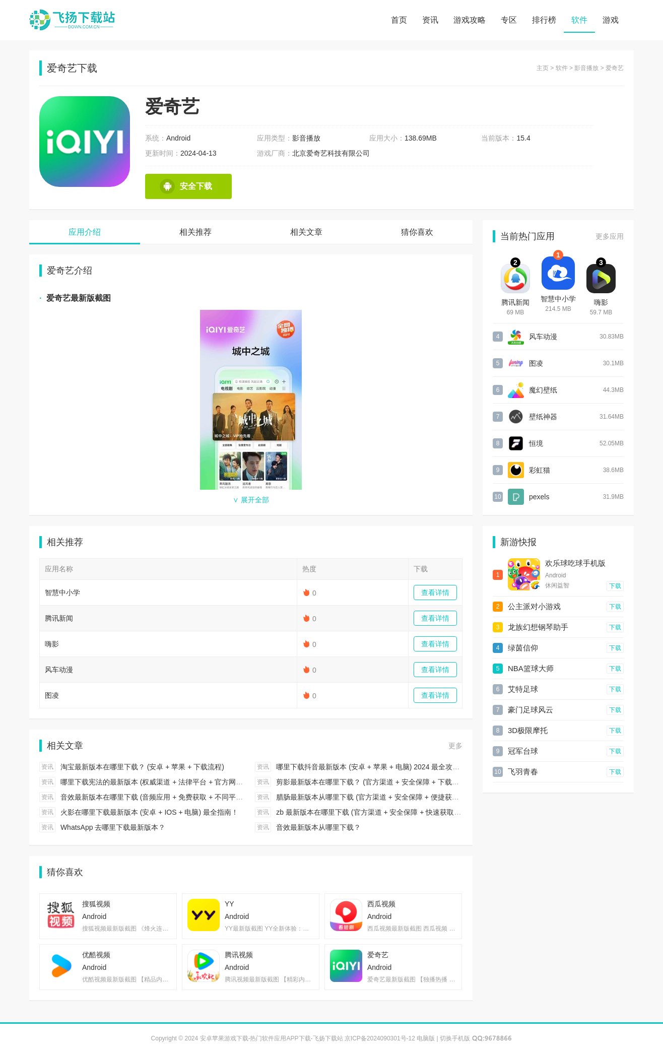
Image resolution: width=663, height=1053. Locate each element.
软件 (579, 20)
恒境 (536, 443)
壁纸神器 (543, 417)
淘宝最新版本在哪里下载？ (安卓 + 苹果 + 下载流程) (142, 767)
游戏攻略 (469, 20)
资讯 (430, 20)
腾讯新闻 (59, 618)
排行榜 (544, 20)
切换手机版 (455, 1038)
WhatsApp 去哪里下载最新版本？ (112, 827)
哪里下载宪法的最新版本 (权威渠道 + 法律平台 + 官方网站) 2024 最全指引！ (180, 782)
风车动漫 (59, 670)
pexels (539, 497)
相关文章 (306, 232)
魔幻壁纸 (543, 390)
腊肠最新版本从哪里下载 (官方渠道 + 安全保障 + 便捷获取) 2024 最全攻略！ (396, 797)
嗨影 (52, 644)
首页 (399, 20)
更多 (455, 746)
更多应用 (609, 236)
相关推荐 (195, 232)
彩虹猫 (539, 470)
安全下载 (186, 186)
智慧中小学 (62, 592)
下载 (615, 585)
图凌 (52, 695)
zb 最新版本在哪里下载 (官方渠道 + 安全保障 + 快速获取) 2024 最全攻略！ (393, 812)
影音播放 (586, 68)
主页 (543, 68)
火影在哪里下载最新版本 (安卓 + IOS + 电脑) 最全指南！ (149, 812)
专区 (509, 20)
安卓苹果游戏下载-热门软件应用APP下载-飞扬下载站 (72, 20)
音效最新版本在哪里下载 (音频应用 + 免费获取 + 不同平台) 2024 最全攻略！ (180, 797)
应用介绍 (85, 232)
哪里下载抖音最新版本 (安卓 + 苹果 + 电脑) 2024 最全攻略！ (371, 767)
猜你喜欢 (417, 232)
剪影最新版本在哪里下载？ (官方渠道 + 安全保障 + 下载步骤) (372, 782)
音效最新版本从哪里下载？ (318, 827)
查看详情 (435, 592)
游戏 (611, 20)
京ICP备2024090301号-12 (380, 1038)
